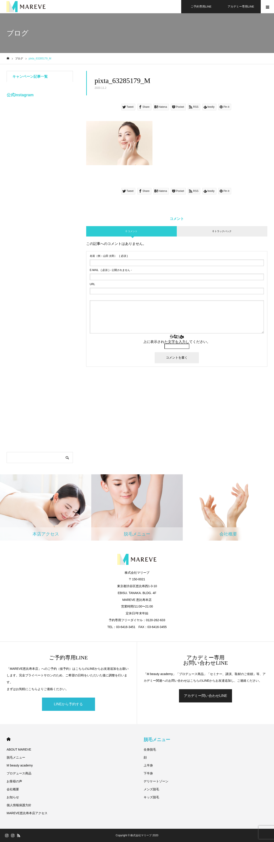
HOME (8, 739)
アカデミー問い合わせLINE (205, 696)
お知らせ (13, 797)
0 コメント (131, 231)
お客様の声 (14, 781)
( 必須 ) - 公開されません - (111, 270)
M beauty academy (20, 765)
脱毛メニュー (16, 757)
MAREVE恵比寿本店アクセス (27, 813)
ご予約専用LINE (201, 6)
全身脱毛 (150, 749)
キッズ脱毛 (151, 797)
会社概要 (13, 789)
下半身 (148, 773)
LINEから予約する (68, 704)
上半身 (148, 765)
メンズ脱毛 (151, 789)
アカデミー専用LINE (241, 6)
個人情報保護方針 (19, 805)
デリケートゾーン (156, 781)
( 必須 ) (109, 256)
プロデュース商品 (19, 773)
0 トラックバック (222, 231)
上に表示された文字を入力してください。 (176, 342)
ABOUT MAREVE (19, 749)
